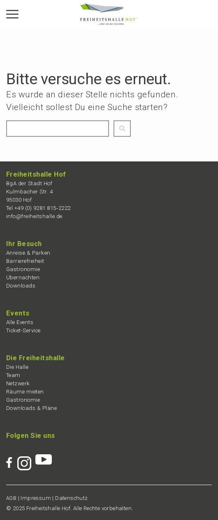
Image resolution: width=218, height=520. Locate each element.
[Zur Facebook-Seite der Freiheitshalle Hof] (11, 455)
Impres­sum (36, 498)
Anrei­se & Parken (28, 253)
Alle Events (20, 322)
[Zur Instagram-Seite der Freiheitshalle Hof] (26, 455)
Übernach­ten (23, 277)
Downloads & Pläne (31, 408)
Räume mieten (25, 392)
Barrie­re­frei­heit (25, 261)
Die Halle (17, 367)
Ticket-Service (23, 330)
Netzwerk (18, 383)
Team (13, 375)
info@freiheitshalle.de (34, 216)
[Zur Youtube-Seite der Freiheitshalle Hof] (43, 455)
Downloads (21, 286)
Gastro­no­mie (23, 269)
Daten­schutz (71, 498)
